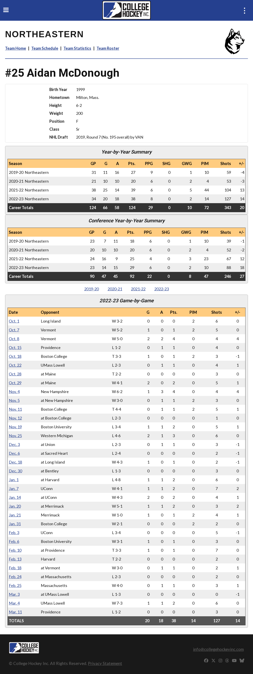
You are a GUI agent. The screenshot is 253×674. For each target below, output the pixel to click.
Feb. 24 (15, 576)
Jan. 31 (15, 523)
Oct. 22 (15, 365)
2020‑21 (115, 288)
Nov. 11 (15, 409)
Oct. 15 (15, 347)
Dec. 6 (14, 453)
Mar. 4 (14, 603)
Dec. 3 (14, 444)
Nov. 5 (14, 400)
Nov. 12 (15, 418)
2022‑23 (161, 288)
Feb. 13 (15, 559)
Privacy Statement (105, 663)
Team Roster (108, 48)
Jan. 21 (15, 514)
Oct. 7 (14, 329)
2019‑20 (91, 288)
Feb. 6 (14, 541)
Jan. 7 (14, 488)
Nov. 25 (15, 435)
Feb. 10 (15, 550)
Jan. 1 (14, 479)
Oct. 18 (15, 356)
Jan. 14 (15, 497)
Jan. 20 (15, 506)
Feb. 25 (15, 585)
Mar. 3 (14, 594)
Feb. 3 (14, 532)
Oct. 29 (15, 382)
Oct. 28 (15, 373)
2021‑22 (138, 288)
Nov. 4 (14, 391)
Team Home (15, 48)
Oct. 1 (14, 321)
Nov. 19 (15, 426)
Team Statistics (77, 48)
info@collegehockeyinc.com (218, 649)
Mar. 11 (15, 611)
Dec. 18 (15, 462)
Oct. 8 (14, 338)
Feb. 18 (15, 567)
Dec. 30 (15, 470)
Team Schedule (44, 48)
